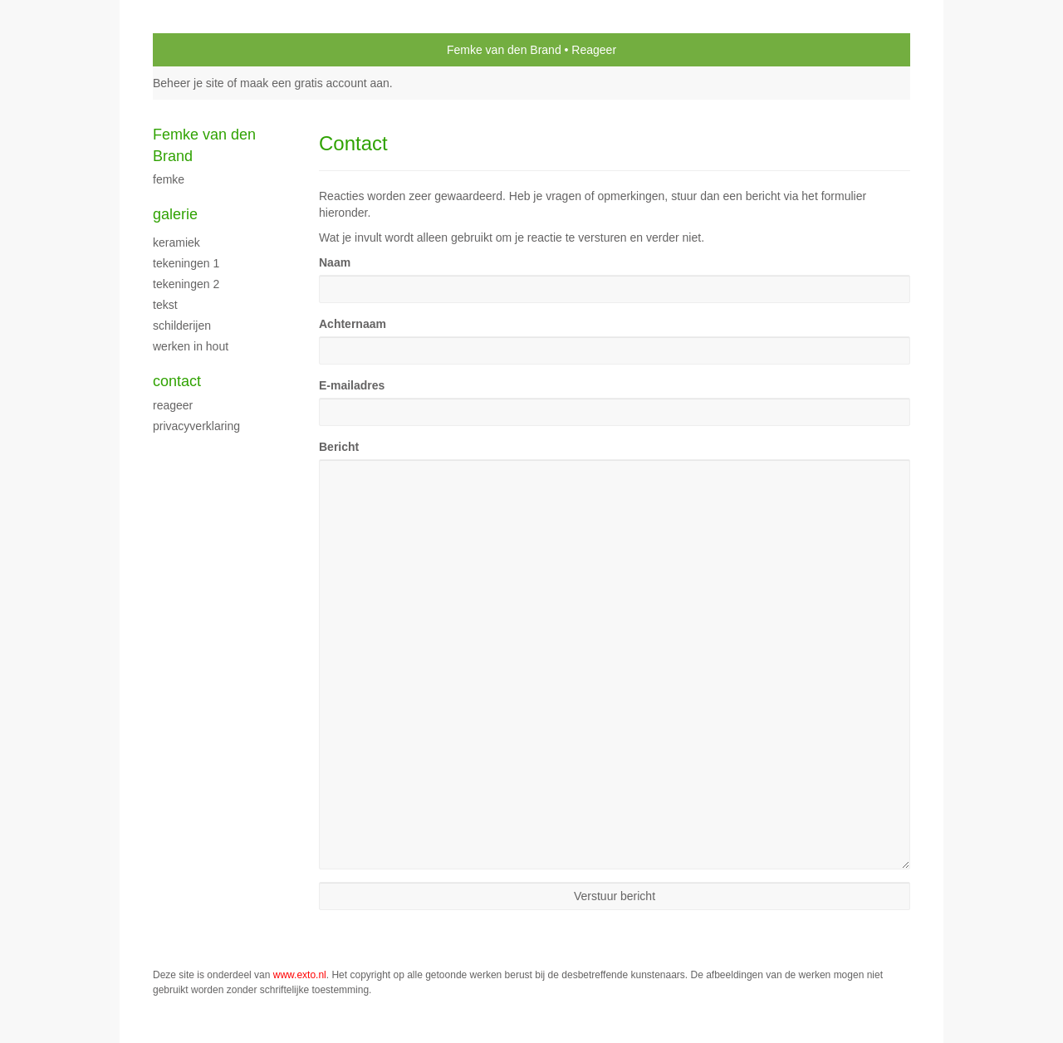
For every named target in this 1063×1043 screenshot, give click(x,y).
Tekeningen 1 (186, 263)
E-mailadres (352, 385)
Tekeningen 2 (186, 284)
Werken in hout (190, 346)
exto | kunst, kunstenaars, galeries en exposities (200, 49)
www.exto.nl (299, 975)
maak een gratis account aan (314, 83)
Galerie (175, 214)
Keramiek (176, 242)
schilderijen (182, 325)
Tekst (165, 304)
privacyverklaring (196, 426)
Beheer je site (188, 83)
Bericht (339, 446)
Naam (334, 262)
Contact (177, 381)
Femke (168, 179)
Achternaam (352, 324)
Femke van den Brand (504, 49)
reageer (173, 405)
